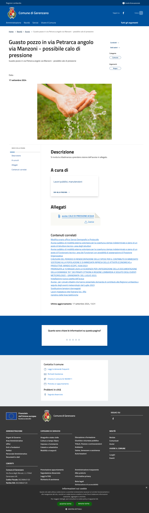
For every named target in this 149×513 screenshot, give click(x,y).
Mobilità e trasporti (48, 450)
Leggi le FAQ (46, 476)
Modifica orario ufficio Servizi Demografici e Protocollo (75, 239)
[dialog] (74, 499)
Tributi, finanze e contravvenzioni (88, 443)
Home (11, 31)
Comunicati (114, 440)
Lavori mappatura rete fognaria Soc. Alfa (68, 291)
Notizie (112, 437)
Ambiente (79, 447)
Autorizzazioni (80, 453)
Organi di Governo (13, 437)
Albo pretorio (80, 473)
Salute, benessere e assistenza (87, 450)
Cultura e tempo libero (50, 440)
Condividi (115, 42)
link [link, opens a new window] (97, 499)
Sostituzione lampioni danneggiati (66, 288)
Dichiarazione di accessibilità (86, 484)
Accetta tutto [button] (65, 504)
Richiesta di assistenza (50, 479)
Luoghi (112, 454)
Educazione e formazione (85, 437)
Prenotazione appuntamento (52, 469)
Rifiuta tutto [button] (83, 504)
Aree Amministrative (14, 440)
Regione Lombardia (13, 3)
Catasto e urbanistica (49, 447)
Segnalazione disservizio (50, 473)
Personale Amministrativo (16, 453)
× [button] (146, 488)
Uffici (8, 444)
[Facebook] (119, 12)
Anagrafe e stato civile (50, 437)
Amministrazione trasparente (87, 469)
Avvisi (27, 31)
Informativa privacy (83, 476)
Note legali (79, 481)
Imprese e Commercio (49, 444)
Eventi (112, 458)
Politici (9, 450)
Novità (19, 31)
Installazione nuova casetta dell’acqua (67, 278)
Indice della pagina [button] (18, 148)
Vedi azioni (115, 47)
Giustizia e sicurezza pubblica (87, 440)
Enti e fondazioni (13, 447)
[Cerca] (140, 13)
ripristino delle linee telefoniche (64, 295)
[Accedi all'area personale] (131, 3)
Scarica (89, 221)
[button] (74, 509)
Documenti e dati (13, 457)
